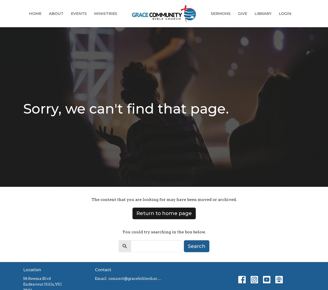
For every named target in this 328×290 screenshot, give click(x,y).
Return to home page (164, 213)
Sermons (221, 13)
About (56, 13)
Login (285, 13)
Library (263, 13)
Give (242, 13)
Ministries (105, 13)
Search (196, 246)
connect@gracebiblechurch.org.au (135, 278)
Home (35, 13)
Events (79, 13)
